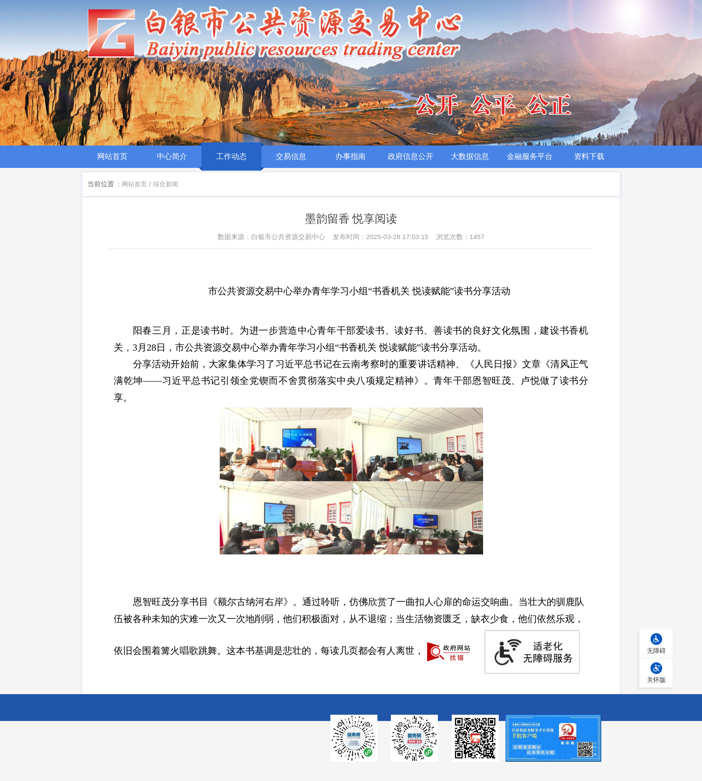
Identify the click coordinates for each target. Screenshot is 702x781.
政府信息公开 (410, 156)
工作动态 (231, 156)
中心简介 (172, 156)
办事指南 (350, 156)
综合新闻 (165, 184)
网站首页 (112, 156)
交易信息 (291, 156)
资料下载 (589, 156)
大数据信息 (470, 156)
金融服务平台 (529, 156)
